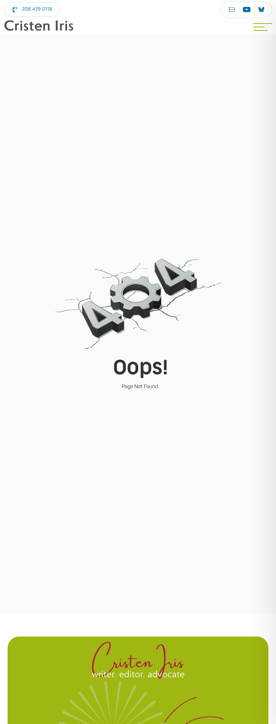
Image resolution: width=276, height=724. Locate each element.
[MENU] (262, 27)
